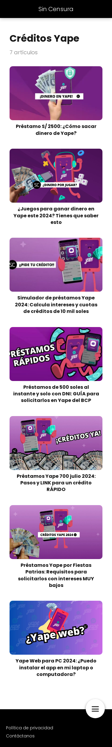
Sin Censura (56, 9)
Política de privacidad (29, 728)
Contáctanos (20, 736)
